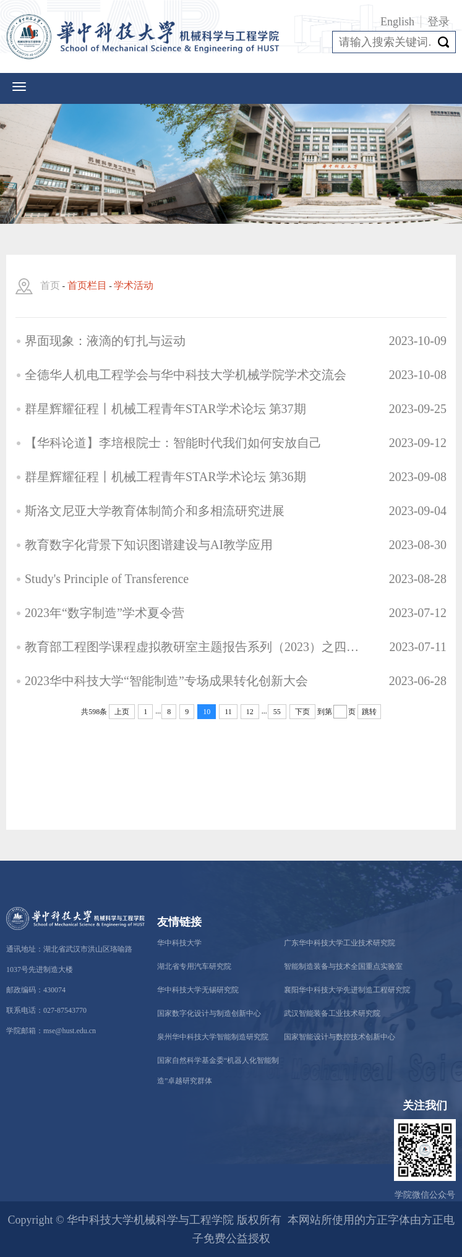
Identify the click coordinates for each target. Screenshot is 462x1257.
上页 (121, 711)
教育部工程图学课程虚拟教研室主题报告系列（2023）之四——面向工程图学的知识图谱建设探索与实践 (193, 647)
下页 (302, 711)
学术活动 (133, 285)
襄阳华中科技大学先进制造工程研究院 (347, 990)
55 (277, 711)
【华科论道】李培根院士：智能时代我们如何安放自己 (173, 443)
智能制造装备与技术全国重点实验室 (343, 966)
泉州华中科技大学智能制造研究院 (212, 1037)
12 (250, 711)
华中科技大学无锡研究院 (198, 990)
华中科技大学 (179, 943)
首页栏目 (87, 285)
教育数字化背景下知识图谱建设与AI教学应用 (149, 545)
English (397, 21)
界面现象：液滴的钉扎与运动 (105, 340)
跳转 (369, 711)
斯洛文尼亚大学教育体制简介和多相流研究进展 (154, 511)
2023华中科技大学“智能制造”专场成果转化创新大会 (166, 681)
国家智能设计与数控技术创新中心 (339, 1037)
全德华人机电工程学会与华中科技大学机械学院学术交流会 (185, 374)
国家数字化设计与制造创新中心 (209, 1013)
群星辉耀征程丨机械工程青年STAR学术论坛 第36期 (165, 477)
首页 (50, 285)
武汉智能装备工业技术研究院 (332, 1013)
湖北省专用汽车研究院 (194, 966)
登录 (438, 21)
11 (228, 711)
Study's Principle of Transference (107, 579)
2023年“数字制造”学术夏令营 (104, 613)
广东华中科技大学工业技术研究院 (339, 943)
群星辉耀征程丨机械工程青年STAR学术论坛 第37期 (165, 408)
